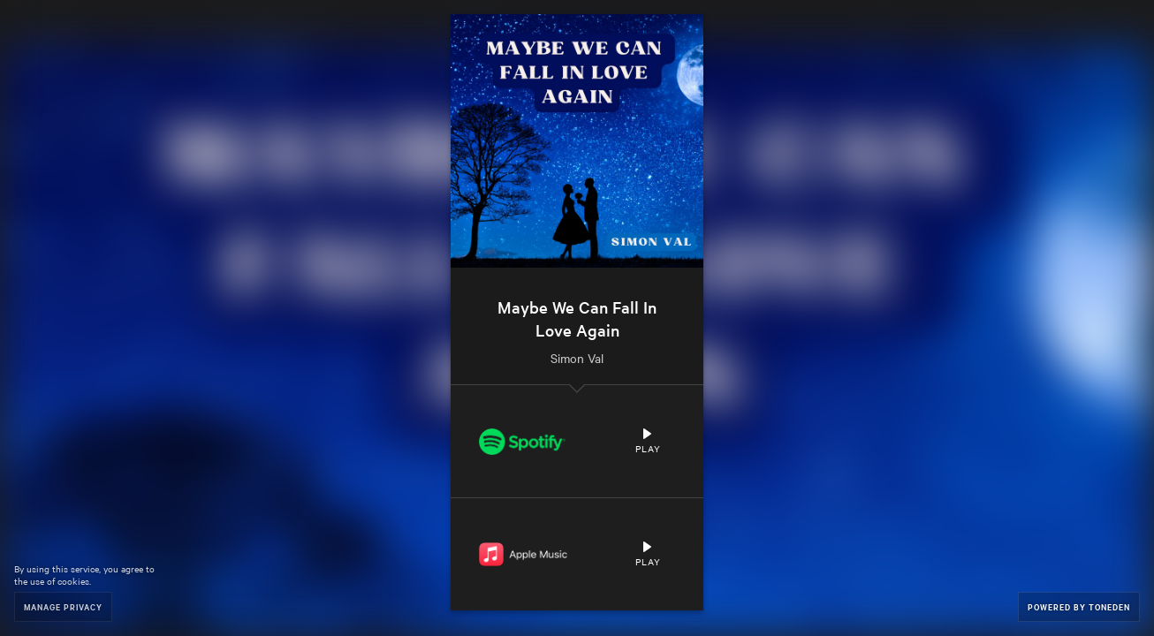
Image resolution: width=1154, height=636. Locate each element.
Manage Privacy (63, 606)
